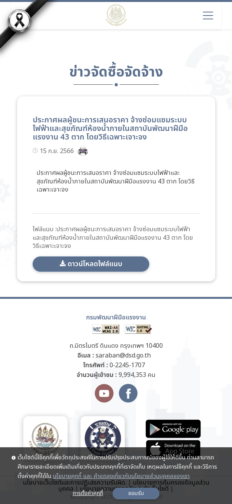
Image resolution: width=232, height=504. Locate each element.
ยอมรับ (136, 493)
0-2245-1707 (127, 365)
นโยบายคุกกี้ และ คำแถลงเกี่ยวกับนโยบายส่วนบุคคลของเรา (121, 476)
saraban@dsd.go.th (123, 355)
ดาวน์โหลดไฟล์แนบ (95, 264)
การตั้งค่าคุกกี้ (88, 493)
